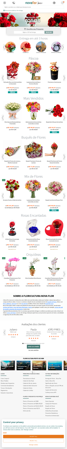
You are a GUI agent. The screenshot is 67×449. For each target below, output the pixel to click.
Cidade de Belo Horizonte (30, 385)
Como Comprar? (5, 378)
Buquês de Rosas (50, 406)
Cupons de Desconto (51, 390)
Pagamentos (4, 390)
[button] (54, 2)
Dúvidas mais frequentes (7, 383)
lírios (4, 303)
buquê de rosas (49, 303)
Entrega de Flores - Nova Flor (53, 378)
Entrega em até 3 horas (33, 38)
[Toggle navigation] (4, 2)
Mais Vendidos (33, 98)
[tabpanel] (13, 333)
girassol (14, 303)
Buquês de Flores (33, 137)
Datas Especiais (49, 401)
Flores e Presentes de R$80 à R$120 (32, 403)
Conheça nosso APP (50, 392)
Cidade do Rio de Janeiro (29, 383)
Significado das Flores (51, 383)
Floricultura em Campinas (22, 367)
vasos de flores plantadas (20, 307)
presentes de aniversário (16, 309)
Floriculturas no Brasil (29, 378)
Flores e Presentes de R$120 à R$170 (33, 406)
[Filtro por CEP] (29, 32)
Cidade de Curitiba (28, 390)
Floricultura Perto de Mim (33, 358)
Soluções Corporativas (7, 393)
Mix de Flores (33, 176)
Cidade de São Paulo (28, 381)
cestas (30, 307)
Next (63, 47)
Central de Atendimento (7, 385)
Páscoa (33, 58)
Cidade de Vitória (27, 388)
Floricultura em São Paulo (8, 367)
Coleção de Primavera (51, 403)
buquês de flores (51, 302)
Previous (4, 47)
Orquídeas (33, 254)
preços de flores (11, 313)
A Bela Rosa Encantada (51, 411)
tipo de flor (24, 303)
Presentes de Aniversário (52, 415)
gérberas (8, 303)
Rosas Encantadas (33, 215)
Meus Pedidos (4, 381)
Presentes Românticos (51, 413)
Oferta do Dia (26, 411)
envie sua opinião (33, 346)
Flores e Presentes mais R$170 (31, 408)
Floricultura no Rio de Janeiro (54, 367)
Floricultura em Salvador (37, 367)
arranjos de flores (8, 307)
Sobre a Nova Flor (50, 381)
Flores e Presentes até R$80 (30, 401)
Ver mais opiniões (33, 350)
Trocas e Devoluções (6, 388)
